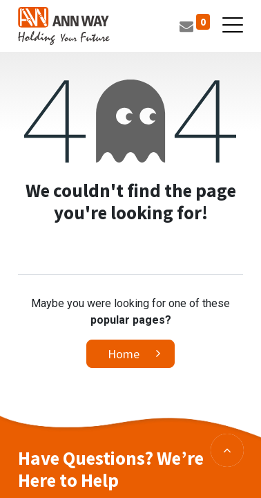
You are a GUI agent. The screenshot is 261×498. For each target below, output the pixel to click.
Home (123, 354)
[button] (227, 450)
